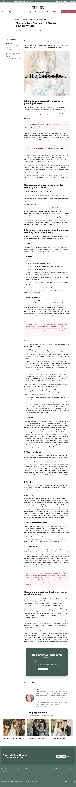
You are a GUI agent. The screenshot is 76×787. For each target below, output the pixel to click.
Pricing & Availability (41, 11)
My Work (12, 11)
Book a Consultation (68, 12)
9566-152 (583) (72, 1)
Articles (3, 11)
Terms (67, 769)
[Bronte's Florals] (38, 7)
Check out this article (31, 148)
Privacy (63, 769)
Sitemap (72, 769)
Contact (55, 11)
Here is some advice (62, 125)
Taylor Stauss (34, 781)
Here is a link (29, 125)
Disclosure (57, 769)
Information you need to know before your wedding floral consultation (13, 55)
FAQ (29, 11)
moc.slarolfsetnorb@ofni (61, 1)
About (22, 11)
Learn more (52, 669)
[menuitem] (3, 11)
